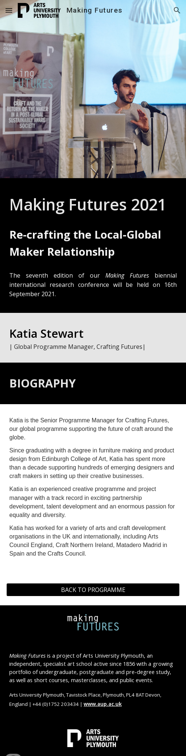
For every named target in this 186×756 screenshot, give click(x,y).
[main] (92, 204)
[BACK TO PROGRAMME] (93, 590)
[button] (9, 10)
